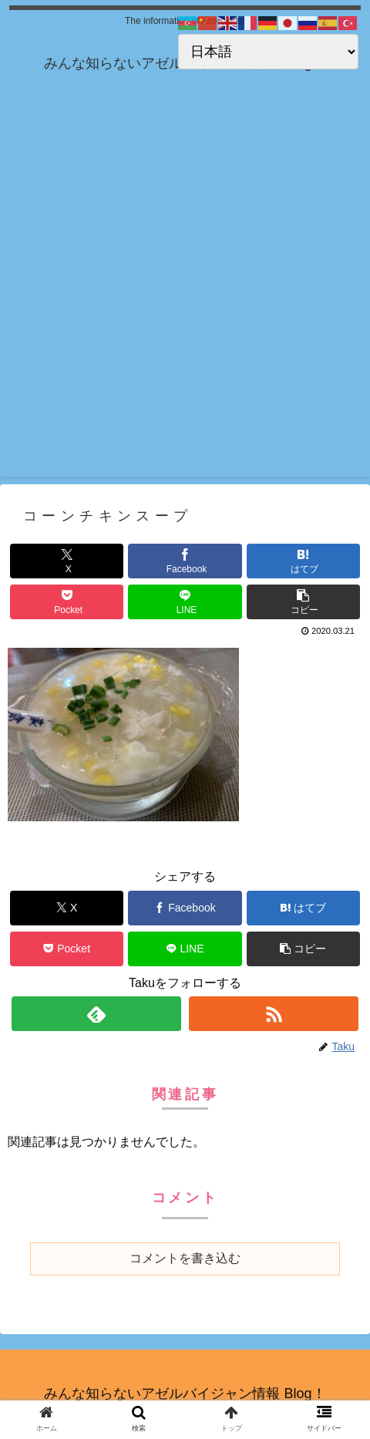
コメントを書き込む (185, 1258)
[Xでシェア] (66, 561)
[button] (303, 602)
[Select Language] (268, 51)
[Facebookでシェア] (184, 561)
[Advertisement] (185, 291)
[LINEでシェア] (184, 602)
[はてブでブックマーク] (303, 561)
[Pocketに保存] (66, 602)
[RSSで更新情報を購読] (274, 1013)
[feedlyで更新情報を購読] (97, 1013)
